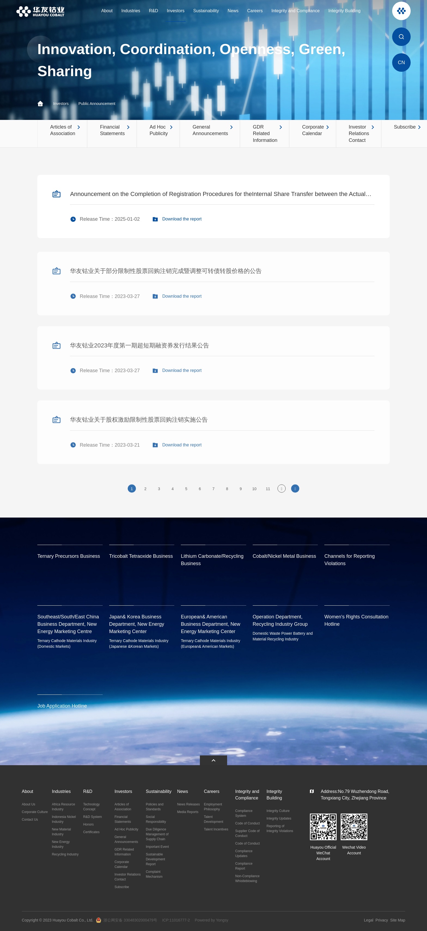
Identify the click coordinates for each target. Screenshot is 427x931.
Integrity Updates (279, 818)
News (233, 10)
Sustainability (206, 10)
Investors (176, 10)
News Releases (188, 804)
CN (401, 62)
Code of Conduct (247, 823)
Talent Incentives (216, 829)
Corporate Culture (35, 812)
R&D (153, 10)
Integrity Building (344, 10)
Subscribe (121, 887)
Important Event (157, 847)
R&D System (92, 817)
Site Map (397, 920)
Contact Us (30, 819)
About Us (28, 804)
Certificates (91, 832)
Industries (130, 10)
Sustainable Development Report (155, 859)
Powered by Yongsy (211, 920)
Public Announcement (96, 103)
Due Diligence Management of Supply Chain (157, 834)
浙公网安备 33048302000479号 (130, 920)
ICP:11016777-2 (176, 920)
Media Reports (187, 812)
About (107, 10)
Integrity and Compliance (296, 10)
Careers (255, 10)
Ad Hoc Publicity (126, 829)
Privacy (382, 920)
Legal (368, 920)
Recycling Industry (65, 854)
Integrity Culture (278, 811)
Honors (88, 824)
